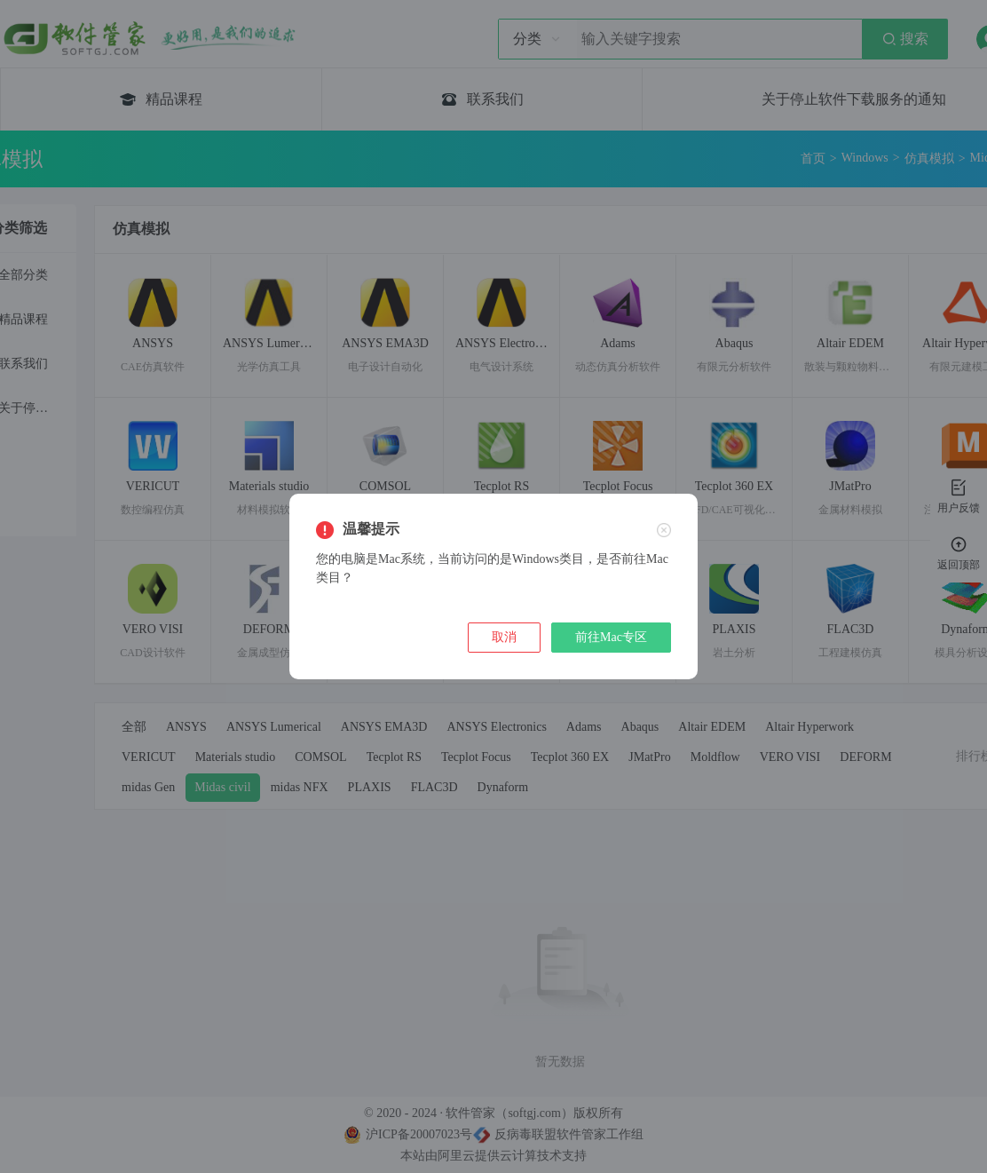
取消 (504, 637)
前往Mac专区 (611, 637)
